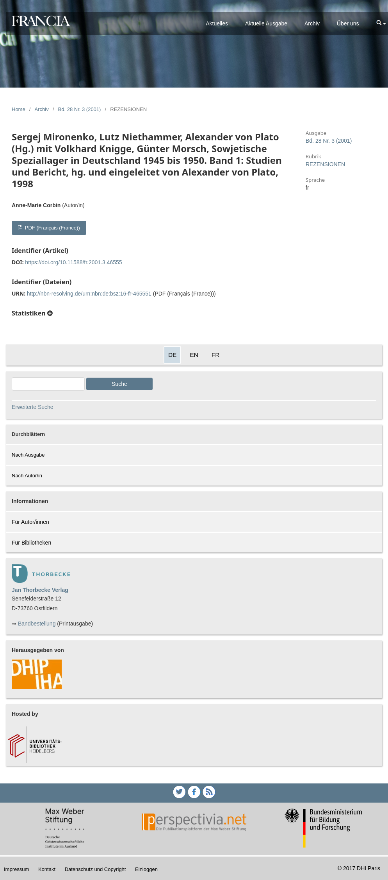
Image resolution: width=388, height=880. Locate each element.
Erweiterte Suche (32, 407)
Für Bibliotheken (31, 542)
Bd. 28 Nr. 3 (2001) (79, 109)
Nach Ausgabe (28, 455)
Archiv (312, 23)
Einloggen (146, 869)
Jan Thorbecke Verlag (40, 590)
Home (18, 109)
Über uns (348, 23)
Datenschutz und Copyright (95, 869)
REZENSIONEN (325, 164)
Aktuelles (217, 23)
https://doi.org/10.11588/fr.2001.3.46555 (73, 262)
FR (216, 354)
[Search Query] (48, 384)
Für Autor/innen (30, 522)
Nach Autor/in (27, 476)
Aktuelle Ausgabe (266, 23)
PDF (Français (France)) (51, 228)
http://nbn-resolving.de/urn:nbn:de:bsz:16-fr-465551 (89, 293)
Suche (119, 384)
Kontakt (46, 869)
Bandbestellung (37, 623)
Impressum (16, 869)
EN (194, 354)
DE (172, 354)
